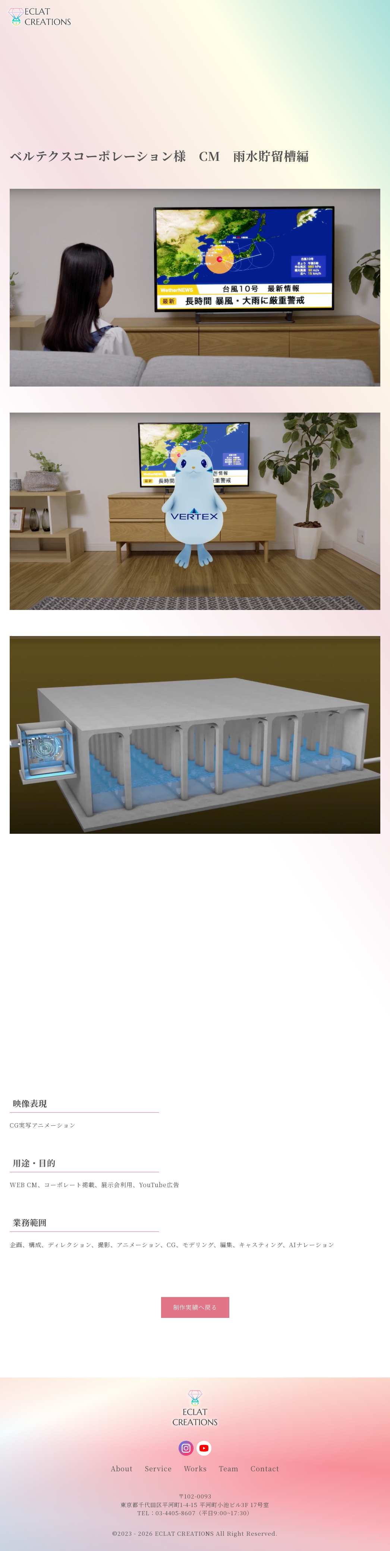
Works (195, 1468)
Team (229, 1468)
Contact (265, 1468)
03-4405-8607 (175, 1513)
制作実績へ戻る (195, 1307)
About (122, 1468)
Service (158, 1468)
